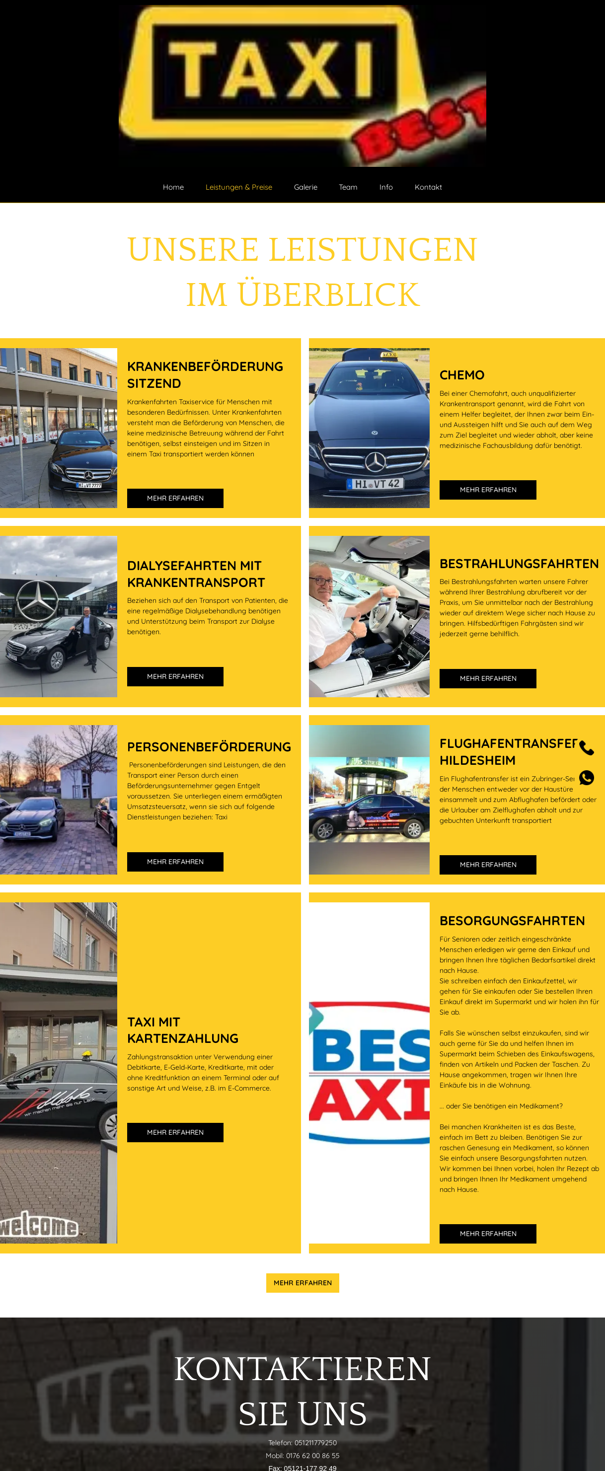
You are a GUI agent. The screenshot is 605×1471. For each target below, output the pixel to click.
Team (348, 187)
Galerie (305, 187)
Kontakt (428, 187)
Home (173, 187)
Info (386, 187)
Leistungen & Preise (239, 187)
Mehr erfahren (175, 498)
